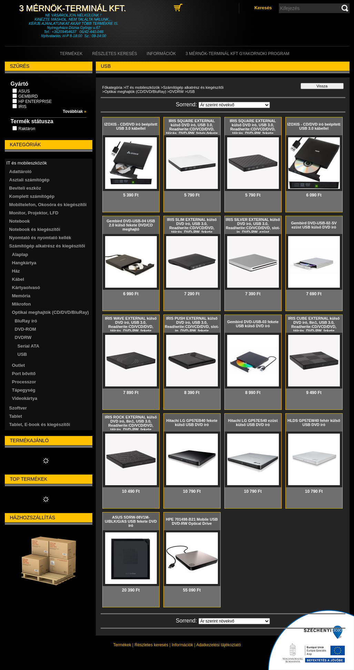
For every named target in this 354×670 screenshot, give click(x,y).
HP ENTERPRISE (35, 101)
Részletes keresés (151, 644)
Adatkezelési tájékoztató (218, 644)
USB (22, 354)
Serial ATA (28, 346)
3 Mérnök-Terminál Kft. (73, 8)
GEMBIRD (28, 96)
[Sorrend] (234, 105)
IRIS (23, 106)
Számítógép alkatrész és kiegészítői (193, 87)
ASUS (24, 91)
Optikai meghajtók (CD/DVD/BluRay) (135, 91)
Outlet (18, 365)
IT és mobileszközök (142, 87)
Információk (182, 644)
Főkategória (112, 87)
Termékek (122, 644)
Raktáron (27, 128)
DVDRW (177, 91)
